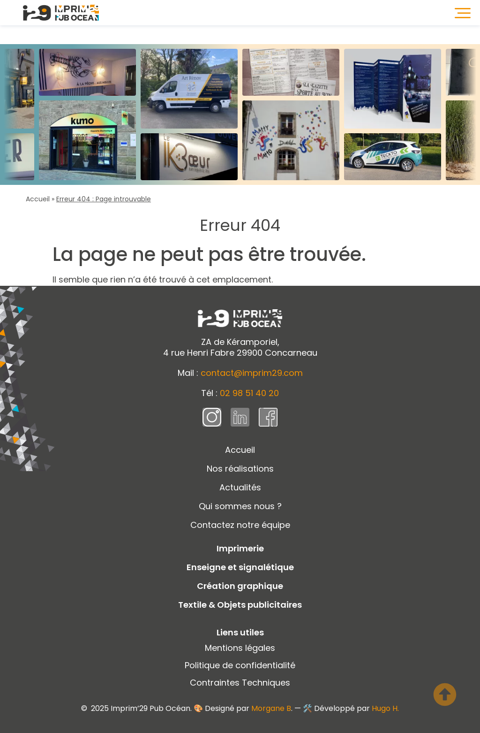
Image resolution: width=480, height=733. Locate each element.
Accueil (38, 199)
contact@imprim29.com (252, 373)
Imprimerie (240, 548)
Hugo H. (385, 708)
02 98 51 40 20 (249, 393)
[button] (463, 13)
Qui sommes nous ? (240, 506)
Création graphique (240, 586)
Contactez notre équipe (240, 525)
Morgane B (271, 708)
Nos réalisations (240, 468)
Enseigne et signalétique (240, 567)
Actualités (240, 487)
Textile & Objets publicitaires (240, 605)
